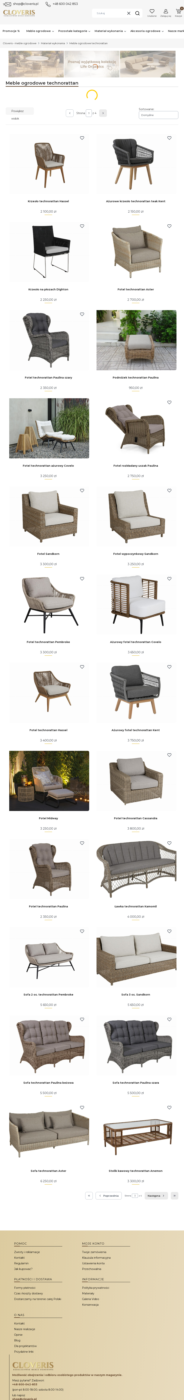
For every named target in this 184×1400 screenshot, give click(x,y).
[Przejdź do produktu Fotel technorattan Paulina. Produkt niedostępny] (48, 869)
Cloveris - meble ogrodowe (19, 43)
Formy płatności (24, 1287)
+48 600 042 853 (65, 4)
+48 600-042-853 (24, 1384)
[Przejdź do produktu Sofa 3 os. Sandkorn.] (135, 957)
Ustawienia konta (93, 1263)
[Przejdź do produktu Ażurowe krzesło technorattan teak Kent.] (135, 164)
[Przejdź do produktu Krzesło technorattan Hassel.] (48, 164)
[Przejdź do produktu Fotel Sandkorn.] (48, 516)
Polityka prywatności (95, 1287)
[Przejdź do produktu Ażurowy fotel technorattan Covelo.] (135, 605)
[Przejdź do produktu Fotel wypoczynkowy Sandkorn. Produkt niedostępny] (135, 516)
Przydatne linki (23, 1351)
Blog (17, 1340)
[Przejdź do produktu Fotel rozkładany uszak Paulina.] (135, 428)
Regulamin (21, 1263)
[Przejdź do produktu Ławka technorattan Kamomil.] (135, 869)
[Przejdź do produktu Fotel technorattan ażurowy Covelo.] (48, 428)
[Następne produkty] (156, 1195)
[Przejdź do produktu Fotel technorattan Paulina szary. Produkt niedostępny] (48, 340)
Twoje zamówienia (94, 1252)
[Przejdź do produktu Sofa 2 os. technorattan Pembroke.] (48, 957)
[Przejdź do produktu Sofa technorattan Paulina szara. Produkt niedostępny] (135, 1045)
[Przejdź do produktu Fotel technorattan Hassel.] (48, 693)
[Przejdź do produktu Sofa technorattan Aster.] (48, 1133)
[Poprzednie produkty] (109, 1195)
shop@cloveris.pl (26, 4)
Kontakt (19, 1257)
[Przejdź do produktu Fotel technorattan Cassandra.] (135, 781)
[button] (137, 13)
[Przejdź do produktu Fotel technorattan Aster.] (135, 252)
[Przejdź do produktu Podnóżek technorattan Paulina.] (135, 340)
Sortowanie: (146, 109)
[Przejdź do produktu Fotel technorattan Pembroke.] (48, 605)
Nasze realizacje (24, 1329)
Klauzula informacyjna (96, 1257)
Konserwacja (90, 1304)
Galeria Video (90, 1299)
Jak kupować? (23, 1269)
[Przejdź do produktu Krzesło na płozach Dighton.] (48, 252)
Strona (80, 113)
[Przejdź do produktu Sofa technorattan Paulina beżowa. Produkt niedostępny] (48, 1045)
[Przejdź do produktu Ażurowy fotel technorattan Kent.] (135, 693)
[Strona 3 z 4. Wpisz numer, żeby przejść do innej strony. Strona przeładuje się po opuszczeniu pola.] (89, 113)
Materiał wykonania (53, 43)
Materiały (88, 1293)
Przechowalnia (91, 1269)
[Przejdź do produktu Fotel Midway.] (48, 781)
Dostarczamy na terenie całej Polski (37, 1299)
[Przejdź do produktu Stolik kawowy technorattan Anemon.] (135, 1133)
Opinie (18, 1334)
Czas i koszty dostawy (28, 1293)
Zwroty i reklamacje (27, 1252)
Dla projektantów (25, 1346)
